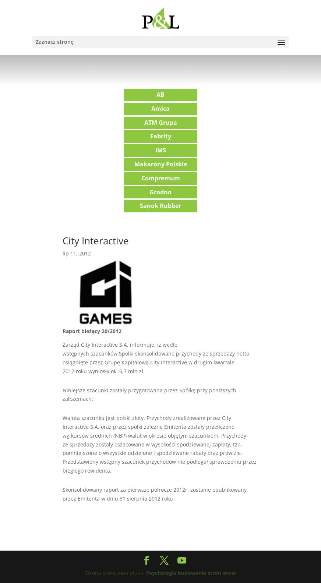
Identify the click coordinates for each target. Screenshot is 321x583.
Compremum (160, 178)
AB (160, 95)
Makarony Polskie (160, 164)
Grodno (160, 192)
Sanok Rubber (160, 206)
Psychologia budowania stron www (191, 572)
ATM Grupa (160, 123)
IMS (160, 150)
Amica (160, 109)
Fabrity (160, 136)
